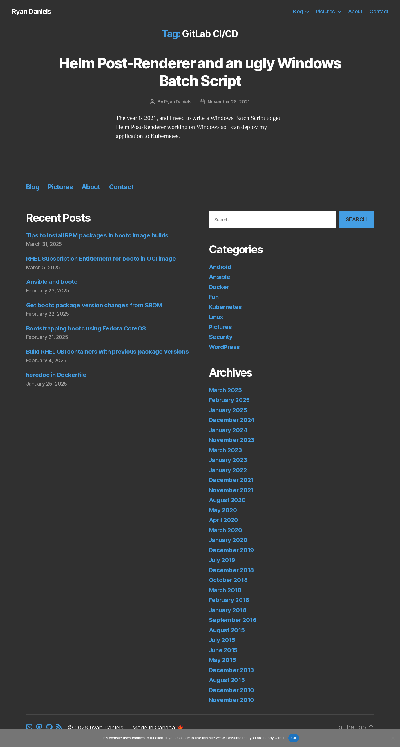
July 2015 (223, 640)
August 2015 (227, 630)
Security (221, 336)
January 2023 (229, 460)
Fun (214, 296)
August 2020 (228, 500)
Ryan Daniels (32, 11)
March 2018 (226, 590)
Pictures (325, 11)
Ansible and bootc (52, 281)
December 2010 (232, 690)
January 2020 (229, 540)
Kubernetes (225, 306)
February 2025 (230, 400)
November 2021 (232, 490)
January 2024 (229, 430)
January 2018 (229, 610)
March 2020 (226, 530)
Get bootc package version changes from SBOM (95, 305)
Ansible (220, 276)
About (355, 11)
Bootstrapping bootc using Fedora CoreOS (87, 328)
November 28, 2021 (228, 102)
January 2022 (229, 470)
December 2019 (232, 550)
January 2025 (229, 410)
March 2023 (226, 450)
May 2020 (223, 510)
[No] (393, 738)
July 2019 (223, 560)
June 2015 (224, 650)
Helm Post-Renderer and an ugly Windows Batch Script (200, 71)
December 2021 (232, 480)
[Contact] (30, 728)
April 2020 (224, 520)
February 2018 (230, 600)
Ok (293, 738)
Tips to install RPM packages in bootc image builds (99, 235)
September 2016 (233, 620)
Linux (217, 316)
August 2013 (227, 680)
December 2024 (232, 420)
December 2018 (232, 570)
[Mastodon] (40, 728)
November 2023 (232, 440)
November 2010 (232, 700)
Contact (379, 11)
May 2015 (223, 660)
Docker (219, 286)
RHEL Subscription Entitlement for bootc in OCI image (103, 258)
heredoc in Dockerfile (57, 384)
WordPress (225, 346)
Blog (298, 11)
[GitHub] (50, 728)
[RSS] (60, 728)
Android (220, 266)
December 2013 (232, 670)
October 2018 (229, 580)
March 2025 (226, 390)
